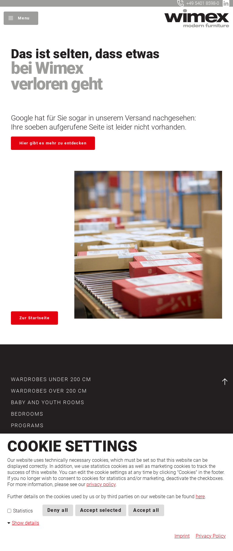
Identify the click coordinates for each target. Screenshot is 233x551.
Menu (23, 18)
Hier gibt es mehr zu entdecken (52, 143)
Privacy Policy (211, 536)
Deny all (57, 510)
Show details (25, 523)
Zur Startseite (34, 316)
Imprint (182, 536)
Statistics (20, 511)
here (200, 496)
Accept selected (101, 510)
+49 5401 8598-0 (202, 3)
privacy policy (101, 484)
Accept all (146, 510)
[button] (51, 379)
